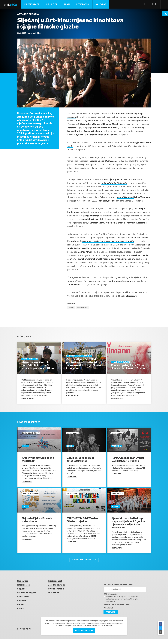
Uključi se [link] (52, 4)
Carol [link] (94, 201)
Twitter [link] (149, 4)
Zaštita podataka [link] (56, 585)
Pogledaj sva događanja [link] (84, 560)
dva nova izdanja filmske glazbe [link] (108, 241)
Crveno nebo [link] (73, 284)
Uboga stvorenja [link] (91, 216)
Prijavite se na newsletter (118, 584)
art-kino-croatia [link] (82, 307)
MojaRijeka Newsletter (117, 604)
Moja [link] (11, 4)
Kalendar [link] (101, 4)
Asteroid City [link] (73, 127)
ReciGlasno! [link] (23, 597)
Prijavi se (108, 608)
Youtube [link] (153, 4)
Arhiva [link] (20, 609)
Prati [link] (67, 4)
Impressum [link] (53, 593)
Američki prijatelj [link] (125, 197)
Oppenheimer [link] (141, 120)
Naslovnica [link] (22, 581)
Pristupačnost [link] (55, 581)
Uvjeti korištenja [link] (56, 589)
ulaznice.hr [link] (131, 296)
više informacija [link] (106, 626)
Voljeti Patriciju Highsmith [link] (114, 183)
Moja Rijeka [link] (37, 33)
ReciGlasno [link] (83, 4)
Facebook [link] (146, 4)
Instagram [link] (156, 4)
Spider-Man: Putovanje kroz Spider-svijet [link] (96, 135)
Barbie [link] (114, 127)
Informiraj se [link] (32, 4)
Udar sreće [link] (72, 146)
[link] (165, 13)
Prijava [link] (20, 605)
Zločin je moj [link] (111, 161)
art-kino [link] (71, 307)
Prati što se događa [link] (26, 593)
